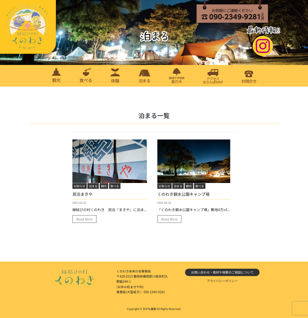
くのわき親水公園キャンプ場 (183, 194)
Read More (84, 219)
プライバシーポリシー (222, 281)
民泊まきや (82, 194)
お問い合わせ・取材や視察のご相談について (222, 272)
